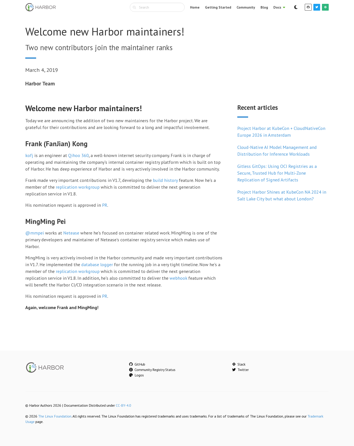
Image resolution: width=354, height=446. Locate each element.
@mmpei (34, 233)
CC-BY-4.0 (123, 405)
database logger (97, 265)
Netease (71, 233)
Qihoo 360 (78, 155)
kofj (29, 155)
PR (104, 205)
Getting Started (218, 7)
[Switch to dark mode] (295, 7)
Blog (264, 7)
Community (246, 7)
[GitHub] (308, 7)
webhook (178, 278)
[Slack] (325, 7)
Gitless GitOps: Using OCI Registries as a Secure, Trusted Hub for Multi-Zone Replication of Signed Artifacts (277, 173)
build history (165, 180)
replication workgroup (78, 187)
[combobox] (157, 7)
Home (195, 7)
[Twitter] (316, 7)
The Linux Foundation (54, 416)
